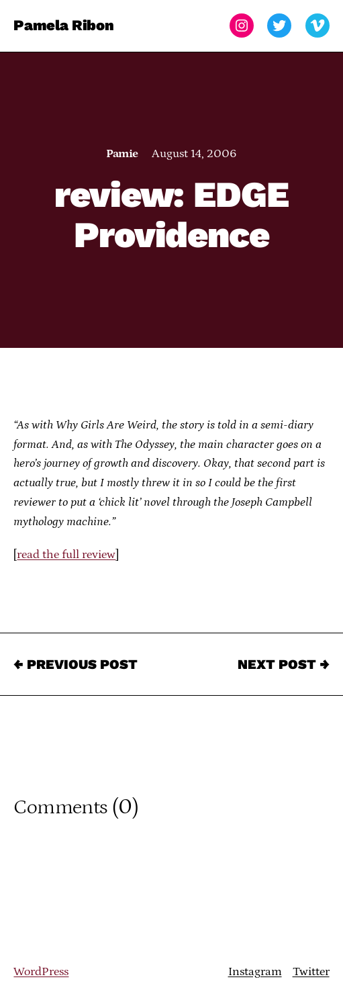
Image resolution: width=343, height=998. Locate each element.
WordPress (40, 972)
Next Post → (284, 664)
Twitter (311, 972)
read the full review (66, 554)
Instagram (255, 972)
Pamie (122, 154)
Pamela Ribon (63, 25)
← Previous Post (75, 664)
